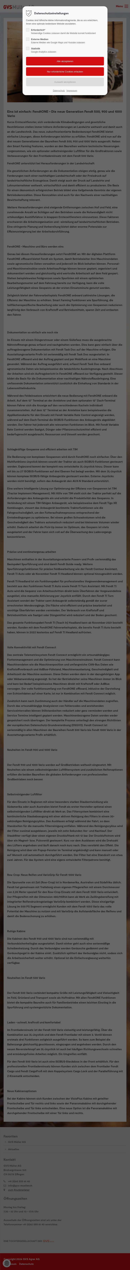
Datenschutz (59, 90)
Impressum (71, 90)
